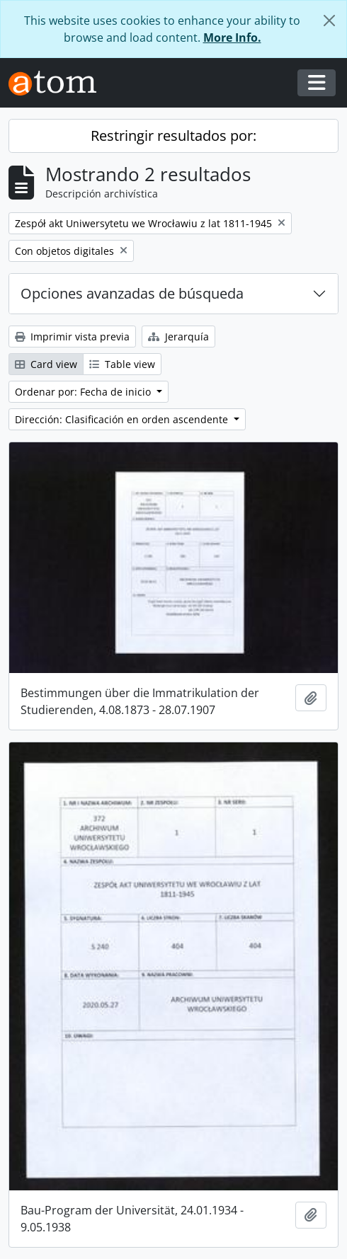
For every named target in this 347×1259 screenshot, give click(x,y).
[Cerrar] (329, 20)
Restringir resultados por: (173, 135)
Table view (122, 364)
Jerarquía (178, 336)
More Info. (232, 37)
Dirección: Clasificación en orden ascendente (123, 419)
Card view (46, 364)
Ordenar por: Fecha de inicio (84, 391)
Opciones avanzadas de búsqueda (132, 293)
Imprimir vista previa (72, 336)
